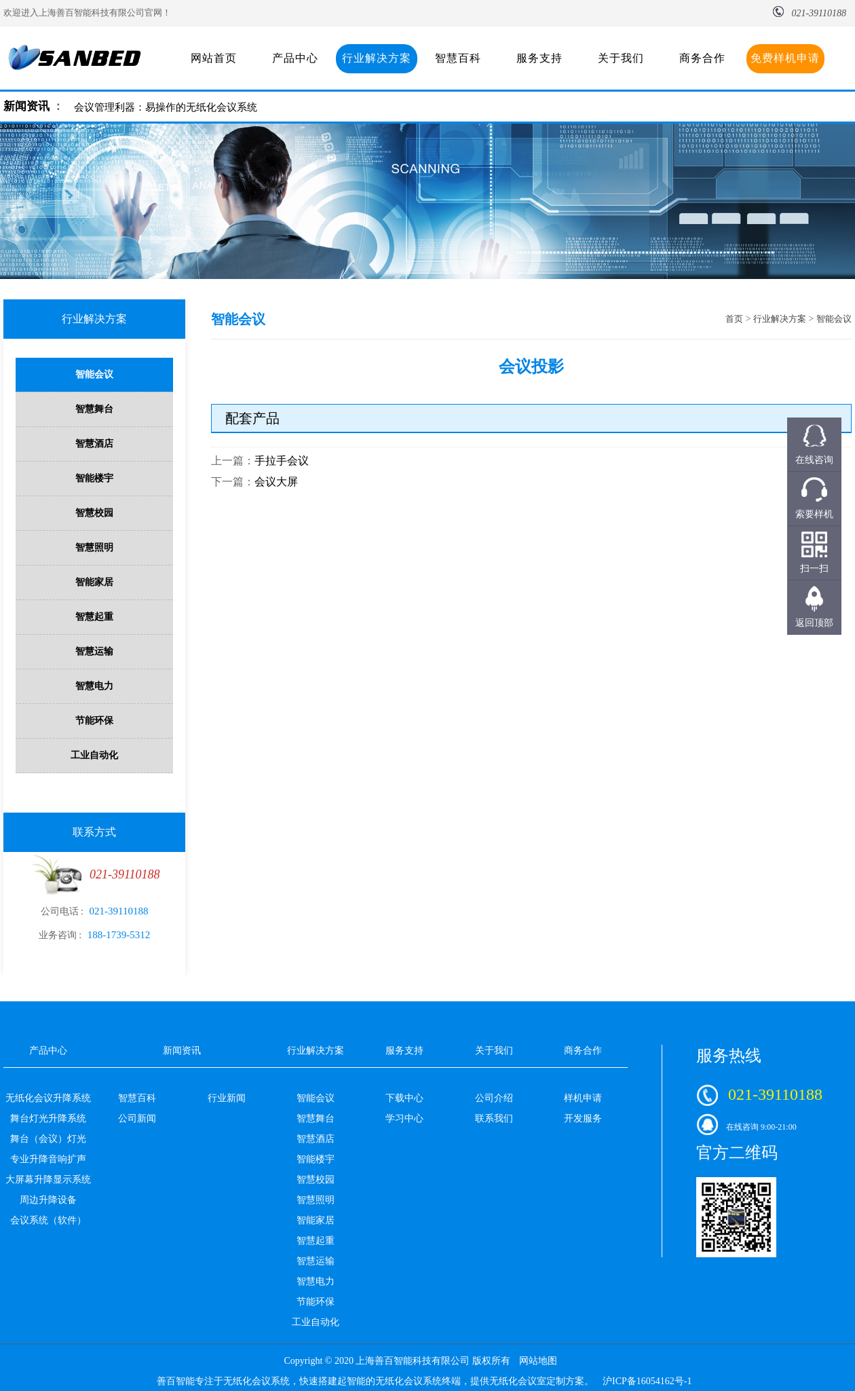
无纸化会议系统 (256, 1381)
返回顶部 (814, 623)
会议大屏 (276, 481)
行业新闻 (227, 1098)
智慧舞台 (94, 409)
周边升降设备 (48, 1200)
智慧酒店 (94, 444)
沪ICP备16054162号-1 (647, 1381)
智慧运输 (94, 651)
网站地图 (538, 1361)
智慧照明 (94, 547)
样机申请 (583, 1098)
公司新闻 (137, 1118)
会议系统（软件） (48, 1220)
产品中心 (295, 58)
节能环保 (94, 721)
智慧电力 (94, 686)
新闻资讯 (26, 106)
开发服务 (583, 1118)
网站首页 (214, 58)
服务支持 (539, 58)
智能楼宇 (94, 478)
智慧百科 (458, 58)
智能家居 (94, 582)
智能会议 (94, 374)
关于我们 (621, 58)
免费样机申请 (785, 58)
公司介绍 (494, 1098)
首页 (734, 319)
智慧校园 (94, 513)
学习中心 (404, 1118)
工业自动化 (94, 755)
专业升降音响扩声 (48, 1159)
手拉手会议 (281, 460)
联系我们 (494, 1118)
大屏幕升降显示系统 (48, 1179)
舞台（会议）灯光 (48, 1139)
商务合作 (702, 58)
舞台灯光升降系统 (48, 1118)
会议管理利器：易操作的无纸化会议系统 (165, 107)
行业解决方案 (376, 58)
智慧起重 (94, 617)
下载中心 (404, 1098)
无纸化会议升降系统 (48, 1098)
